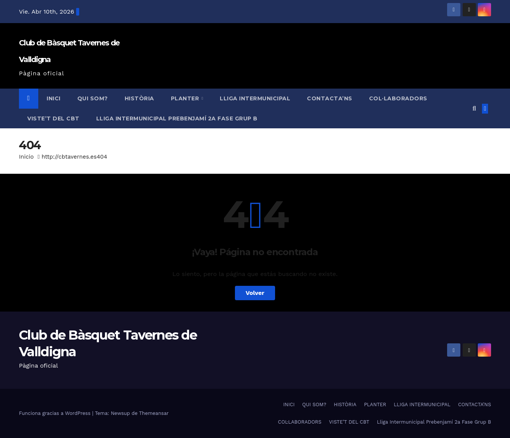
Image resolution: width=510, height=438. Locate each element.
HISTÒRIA (139, 98)
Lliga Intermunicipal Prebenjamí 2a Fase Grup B (177, 118)
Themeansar (154, 413)
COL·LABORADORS (398, 98)
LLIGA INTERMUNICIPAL (255, 98)
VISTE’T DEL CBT (53, 118)
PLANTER (186, 98)
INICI (54, 98)
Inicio (26, 156)
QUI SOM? (92, 98)
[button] (474, 108)
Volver (255, 292)
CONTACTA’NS (329, 98)
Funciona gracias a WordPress (55, 413)
